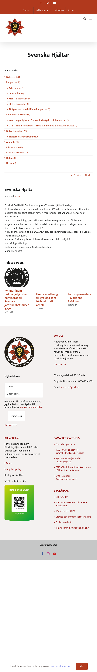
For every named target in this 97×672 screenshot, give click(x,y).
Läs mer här (60, 364)
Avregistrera (10, 425)
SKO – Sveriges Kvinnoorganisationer (66, 477)
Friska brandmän (64, 522)
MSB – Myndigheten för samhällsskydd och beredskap (70, 451)
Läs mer (8, 463)
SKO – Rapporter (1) (19, 104)
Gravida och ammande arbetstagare (73, 516)
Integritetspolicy (12, 469)
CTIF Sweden (62, 497)
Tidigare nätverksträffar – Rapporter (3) (29, 109)
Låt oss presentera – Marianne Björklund (79, 298)
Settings (67, 666)
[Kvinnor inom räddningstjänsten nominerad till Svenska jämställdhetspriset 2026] (16, 270)
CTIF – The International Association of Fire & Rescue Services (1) (43, 125)
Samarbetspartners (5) (18, 114)
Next (87, 175)
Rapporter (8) (13, 82)
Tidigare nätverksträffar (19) (23, 137)
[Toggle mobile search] (84, 18)
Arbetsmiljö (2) (16, 88)
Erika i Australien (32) (17, 152)
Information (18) (14, 147)
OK (81, 666)
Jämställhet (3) (16, 93)
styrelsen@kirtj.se (70, 387)
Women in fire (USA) (65, 511)
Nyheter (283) (13, 77)
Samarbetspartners (65, 444)
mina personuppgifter (31, 407)
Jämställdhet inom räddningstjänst (72, 527)
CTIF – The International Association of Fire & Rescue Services (73, 469)
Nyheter (17, 196)
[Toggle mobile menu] (91, 18)
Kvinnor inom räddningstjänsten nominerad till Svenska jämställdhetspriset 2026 (16, 299)
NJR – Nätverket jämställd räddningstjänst (68, 460)
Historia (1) (11, 163)
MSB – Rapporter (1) (19, 98)
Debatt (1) (11, 158)
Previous (78, 175)
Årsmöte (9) (12, 142)
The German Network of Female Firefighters (71, 504)
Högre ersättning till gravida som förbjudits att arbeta (47, 300)
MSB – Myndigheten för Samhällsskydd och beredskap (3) (39, 120)
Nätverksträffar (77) (16, 131)
